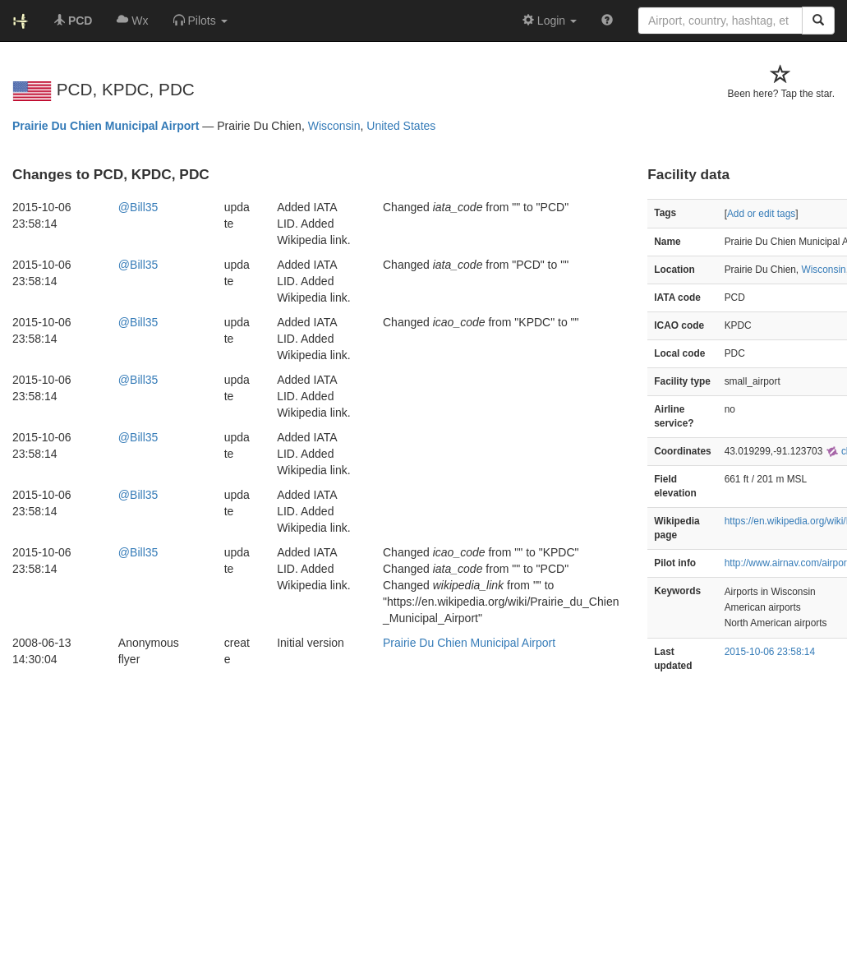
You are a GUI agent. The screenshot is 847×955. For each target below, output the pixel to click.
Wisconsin (334, 125)
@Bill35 (138, 207)
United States (400, 125)
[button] (200, 20)
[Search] (818, 21)
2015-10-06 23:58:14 (770, 651)
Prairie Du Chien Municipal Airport (105, 125)
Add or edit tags (761, 213)
